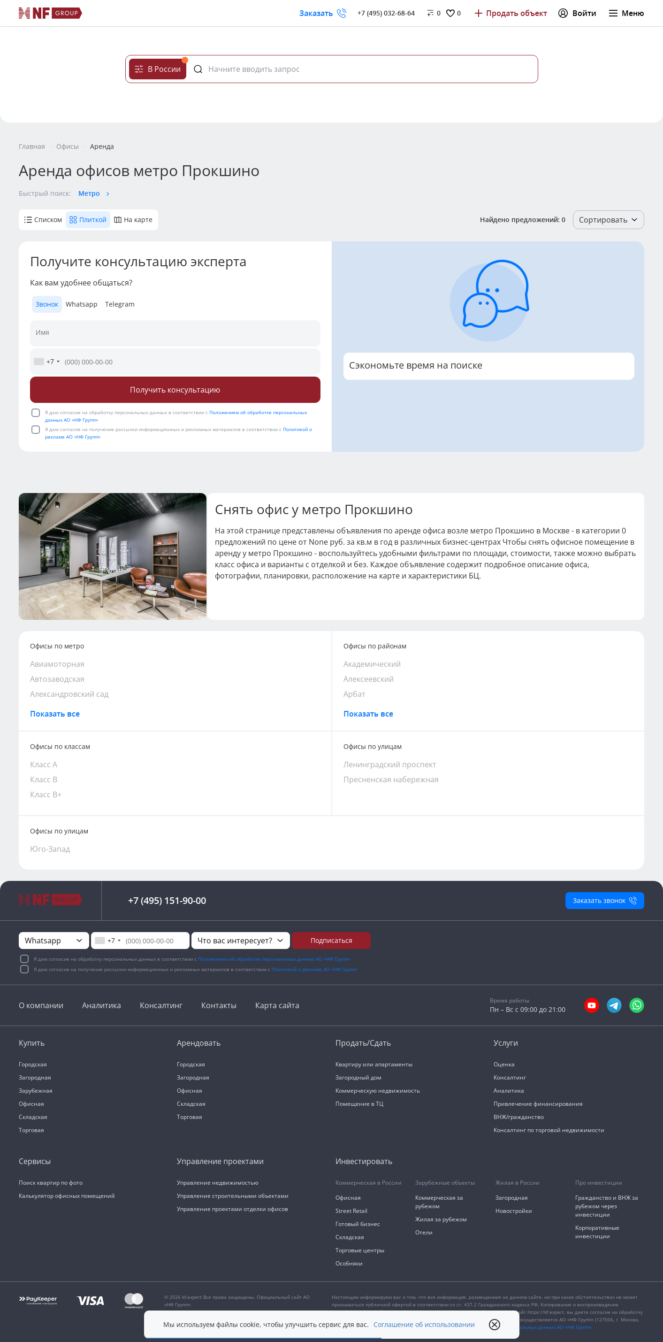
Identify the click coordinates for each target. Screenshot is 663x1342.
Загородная (35, 1077)
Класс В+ (45, 794)
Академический (372, 664)
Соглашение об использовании (424, 1324)
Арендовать (199, 1043)
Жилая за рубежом (441, 1219)
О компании (41, 1005)
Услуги (506, 1043)
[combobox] (46, 361)
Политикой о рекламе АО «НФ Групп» (315, 969)
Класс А (43, 764)
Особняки (349, 1263)
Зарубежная (36, 1091)
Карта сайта (277, 1005)
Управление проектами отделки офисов (232, 1209)
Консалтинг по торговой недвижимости (549, 1130)
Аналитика (101, 1005)
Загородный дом (358, 1077)
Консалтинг (161, 1005)
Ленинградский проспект (389, 764)
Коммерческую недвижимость (377, 1091)
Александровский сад (69, 694)
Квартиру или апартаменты (373, 1064)
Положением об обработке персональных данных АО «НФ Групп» (274, 959)
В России (160, 66)
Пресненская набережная (391, 779)
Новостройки (513, 1211)
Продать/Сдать (363, 1043)
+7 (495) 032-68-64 (386, 12)
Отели (424, 1232)
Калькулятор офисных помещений (67, 1196)
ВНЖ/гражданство (519, 1117)
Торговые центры (359, 1250)
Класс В (43, 779)
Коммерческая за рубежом (439, 1202)
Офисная (31, 1104)
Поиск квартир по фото (51, 1183)
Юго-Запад (50, 849)
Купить (32, 1043)
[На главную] (51, 13)
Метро (89, 193)
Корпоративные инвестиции (597, 1232)
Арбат (354, 694)
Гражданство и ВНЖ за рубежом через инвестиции (606, 1206)
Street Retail (351, 1211)
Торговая (31, 1130)
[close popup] (494, 1324)
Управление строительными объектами (233, 1196)
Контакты (218, 1005)
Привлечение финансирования (538, 1104)
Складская (33, 1117)
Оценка (504, 1064)
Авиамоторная (57, 664)
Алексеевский (368, 679)
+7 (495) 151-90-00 (167, 900)
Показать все (55, 714)
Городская (33, 1064)
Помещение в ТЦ (359, 1104)
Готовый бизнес (357, 1224)
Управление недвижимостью (218, 1183)
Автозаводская (57, 679)
